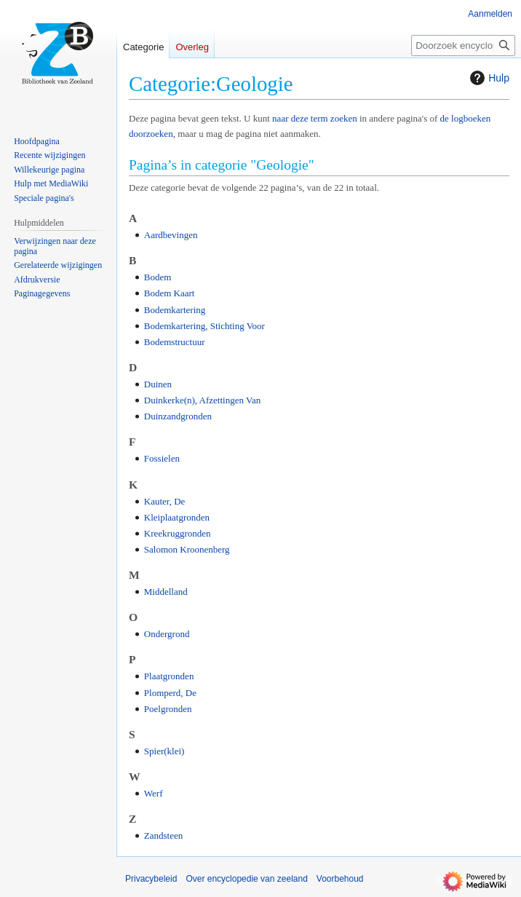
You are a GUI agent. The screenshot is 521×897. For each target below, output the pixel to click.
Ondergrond (167, 633)
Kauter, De (165, 501)
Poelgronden (168, 708)
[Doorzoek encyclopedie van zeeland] (463, 45)
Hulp (487, 78)
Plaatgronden (169, 676)
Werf (153, 793)
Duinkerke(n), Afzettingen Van (202, 400)
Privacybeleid (151, 879)
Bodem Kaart (169, 293)
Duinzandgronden (178, 416)
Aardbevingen (171, 234)
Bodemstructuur (174, 341)
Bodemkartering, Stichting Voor (204, 325)
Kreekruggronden (177, 533)
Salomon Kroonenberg (187, 549)
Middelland (166, 591)
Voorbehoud (340, 879)
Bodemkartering (174, 309)
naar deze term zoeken (314, 118)
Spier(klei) (164, 751)
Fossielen (162, 458)
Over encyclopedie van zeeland (246, 879)
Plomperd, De (170, 692)
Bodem (158, 277)
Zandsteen (163, 835)
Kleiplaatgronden (177, 517)
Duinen (158, 384)
